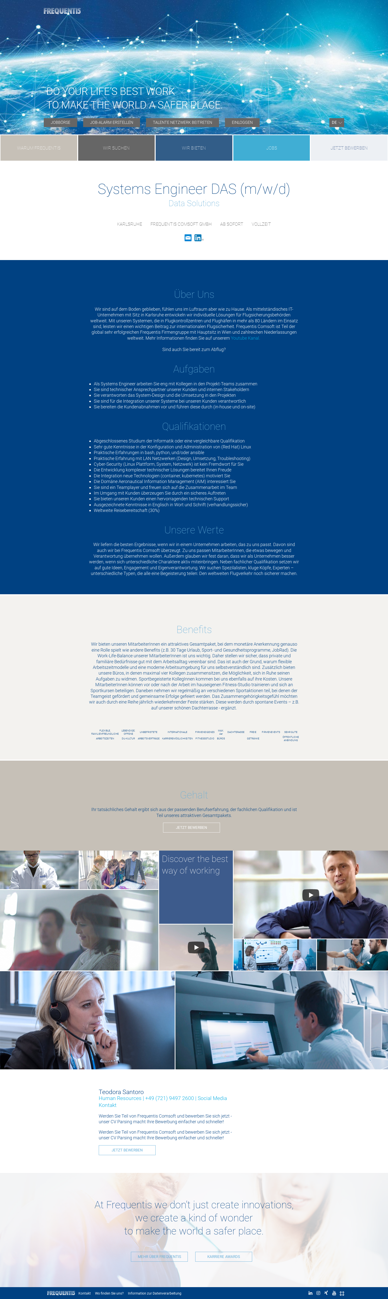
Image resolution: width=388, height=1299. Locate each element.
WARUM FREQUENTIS (39, 148)
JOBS (271, 148)
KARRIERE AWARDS (226, 1256)
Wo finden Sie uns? (109, 1293)
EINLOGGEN (242, 122)
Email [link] (188, 237)
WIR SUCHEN (116, 148)
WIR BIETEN (194, 148)
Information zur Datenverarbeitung (154, 1293)
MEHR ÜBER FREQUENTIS (157, 1256)
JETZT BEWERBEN (349, 148)
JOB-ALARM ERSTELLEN (111, 122)
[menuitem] (60, 122)
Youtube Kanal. (246, 338)
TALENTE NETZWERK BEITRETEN (182, 122)
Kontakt (84, 1293)
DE (334, 122)
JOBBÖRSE (60, 122)
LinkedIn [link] (199, 237)
